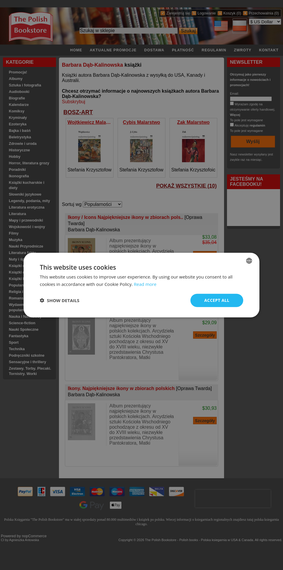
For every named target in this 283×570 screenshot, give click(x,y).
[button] (59, 300)
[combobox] (249, 261)
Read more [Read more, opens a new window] (145, 284)
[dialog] (141, 285)
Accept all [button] (216, 300)
